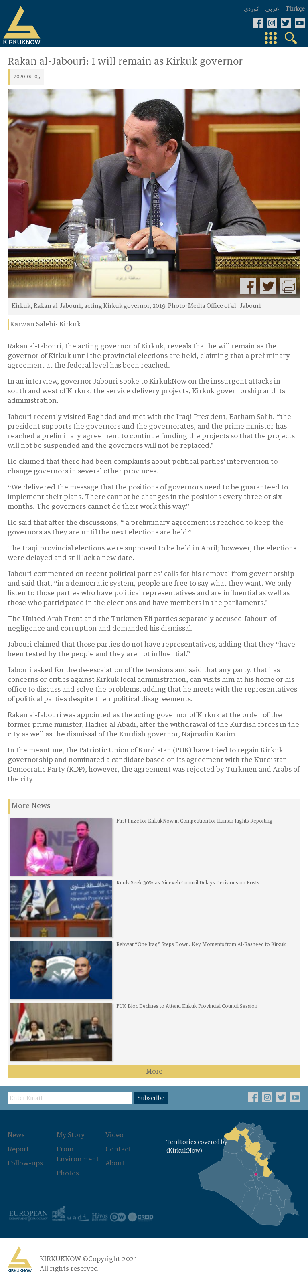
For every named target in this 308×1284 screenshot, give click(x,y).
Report (18, 1149)
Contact (118, 1149)
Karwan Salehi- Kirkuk (45, 324)
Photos (68, 1172)
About (114, 1163)
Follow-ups (25, 1163)
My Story (71, 1135)
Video (114, 1135)
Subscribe (151, 1099)
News (16, 1135)
